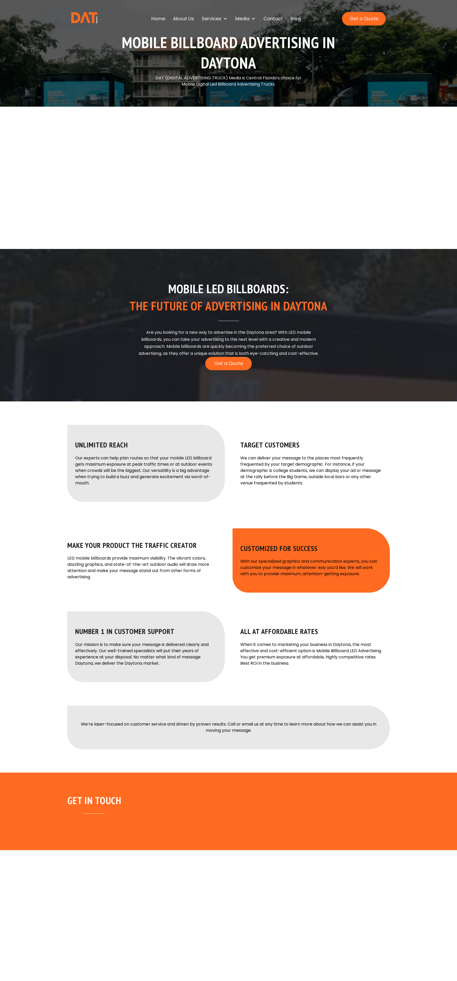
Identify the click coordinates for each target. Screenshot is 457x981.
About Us (183, 19)
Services (215, 19)
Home (158, 19)
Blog (296, 19)
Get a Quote (363, 19)
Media (245, 19)
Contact (273, 19)
